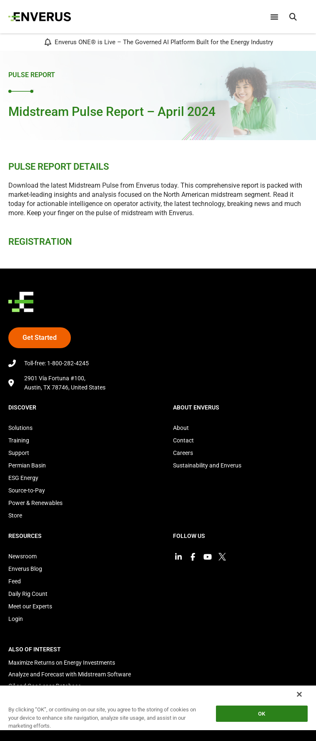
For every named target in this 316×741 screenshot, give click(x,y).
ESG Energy (23, 478)
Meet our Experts (30, 606)
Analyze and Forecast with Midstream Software (69, 674)
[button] (293, 16)
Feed (14, 581)
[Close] (299, 694)
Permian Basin (27, 465)
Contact (183, 440)
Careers (183, 453)
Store (15, 515)
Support (18, 453)
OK (261, 714)
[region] (158, 713)
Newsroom (22, 556)
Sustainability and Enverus (207, 465)
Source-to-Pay (26, 490)
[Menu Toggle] (274, 17)
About (181, 428)
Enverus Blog (25, 568)
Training (18, 440)
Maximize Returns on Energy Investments (61, 662)
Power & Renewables (35, 503)
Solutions (20, 428)
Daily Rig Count (28, 593)
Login (15, 618)
